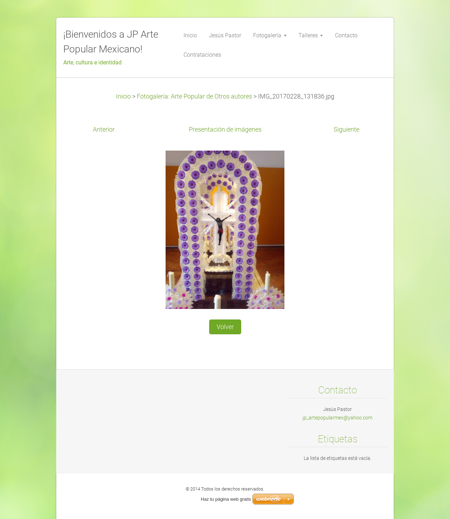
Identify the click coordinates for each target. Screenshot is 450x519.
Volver (225, 326)
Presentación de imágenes (225, 129)
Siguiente (346, 129)
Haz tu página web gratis (226, 499)
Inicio (123, 96)
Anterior (104, 129)
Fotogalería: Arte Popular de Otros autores (194, 96)
